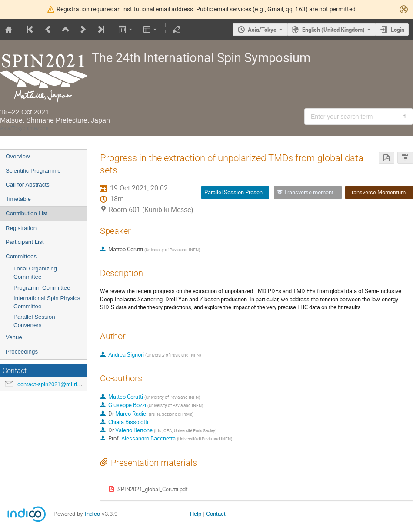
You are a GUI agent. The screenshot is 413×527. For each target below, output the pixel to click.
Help (195, 513)
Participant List (24, 242)
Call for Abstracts (28, 184)
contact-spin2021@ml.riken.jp (54, 384)
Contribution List (26, 213)
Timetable (18, 199)
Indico (92, 513)
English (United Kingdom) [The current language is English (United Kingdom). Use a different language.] (333, 29)
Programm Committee (41, 287)
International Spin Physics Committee (46, 302)
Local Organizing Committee (35, 272)
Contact (216, 513)
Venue (14, 337)
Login (397, 29)
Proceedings (22, 351)
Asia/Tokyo (262, 29)
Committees (21, 256)
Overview (18, 156)
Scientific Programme (33, 170)
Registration (21, 228)
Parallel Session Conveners (34, 321)
